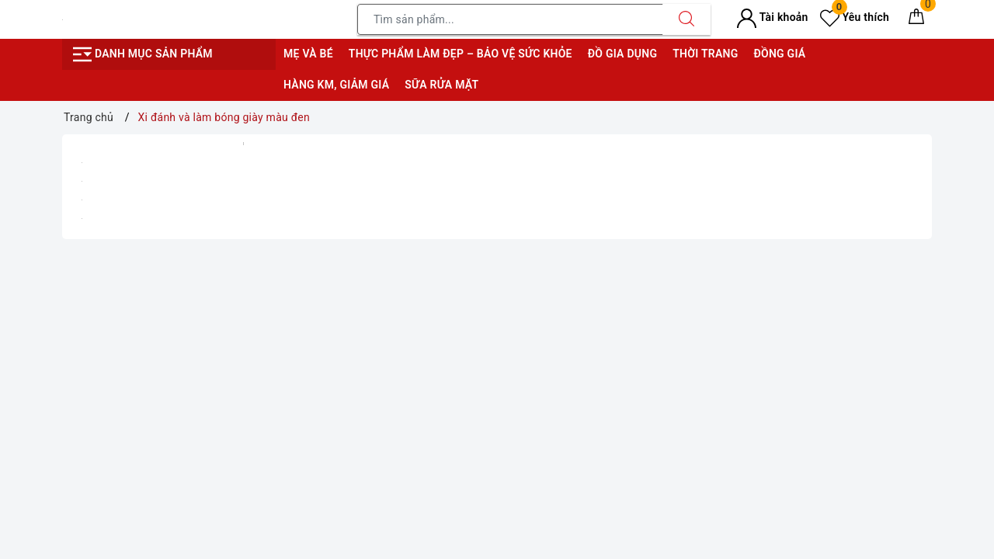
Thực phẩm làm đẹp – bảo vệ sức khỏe (460, 53)
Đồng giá (779, 53)
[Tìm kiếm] (686, 19)
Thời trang (705, 53)
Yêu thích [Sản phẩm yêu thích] (854, 17)
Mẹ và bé (308, 53)
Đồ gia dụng (622, 53)
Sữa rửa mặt (441, 84)
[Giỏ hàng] (916, 19)
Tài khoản (772, 17)
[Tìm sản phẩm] (510, 19)
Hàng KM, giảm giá (336, 84)
